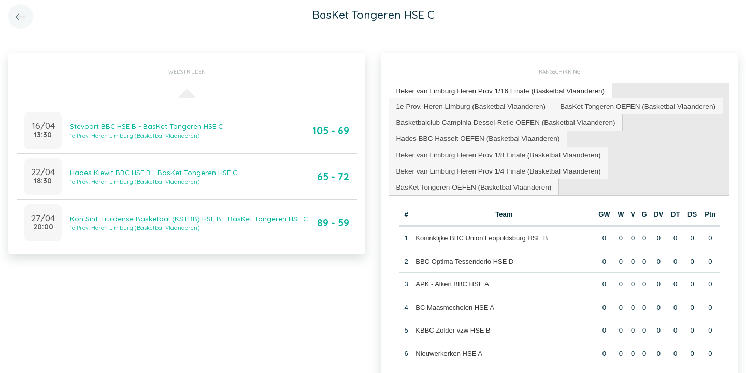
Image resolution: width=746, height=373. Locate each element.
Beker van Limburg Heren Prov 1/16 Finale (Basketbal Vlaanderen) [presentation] (496, 90)
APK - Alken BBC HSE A (452, 279)
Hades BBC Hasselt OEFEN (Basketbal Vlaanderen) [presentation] (474, 136)
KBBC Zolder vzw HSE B (453, 325)
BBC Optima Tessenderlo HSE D (464, 256)
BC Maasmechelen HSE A (454, 302)
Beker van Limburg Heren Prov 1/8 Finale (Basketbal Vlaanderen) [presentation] (494, 151)
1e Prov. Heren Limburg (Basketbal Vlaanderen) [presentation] (467, 105)
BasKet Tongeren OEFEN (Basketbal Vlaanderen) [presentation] (627, 105)
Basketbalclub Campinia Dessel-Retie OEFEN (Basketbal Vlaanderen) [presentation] (501, 120)
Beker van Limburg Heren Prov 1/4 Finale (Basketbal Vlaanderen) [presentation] (494, 167)
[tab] (496, 91)
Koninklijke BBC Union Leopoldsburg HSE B (481, 233)
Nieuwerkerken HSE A (448, 348)
